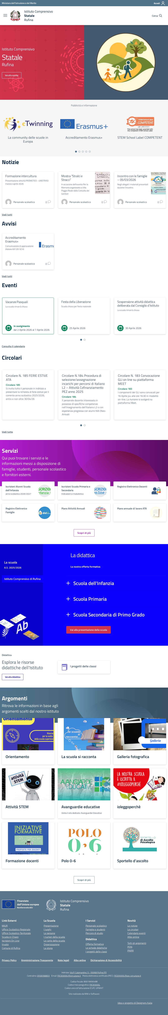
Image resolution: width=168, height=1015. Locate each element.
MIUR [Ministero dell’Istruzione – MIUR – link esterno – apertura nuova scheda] (5, 926)
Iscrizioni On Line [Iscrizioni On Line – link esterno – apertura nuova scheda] (10, 940)
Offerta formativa (95, 944)
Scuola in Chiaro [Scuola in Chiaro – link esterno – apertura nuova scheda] (10, 937)
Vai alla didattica (12, 677)
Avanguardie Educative (91, 813)
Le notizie (132, 926)
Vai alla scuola (11, 75)
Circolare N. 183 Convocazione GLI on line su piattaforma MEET (139, 379)
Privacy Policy (9, 960)
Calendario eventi (136, 933)
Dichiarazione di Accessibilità (106, 960)
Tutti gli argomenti (136, 943)
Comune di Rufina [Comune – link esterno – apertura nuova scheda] (11, 948)
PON (129, 947)
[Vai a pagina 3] (83, 152)
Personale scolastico (96, 926)
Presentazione (51, 926)
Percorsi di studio (94, 933)
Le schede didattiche (96, 948)
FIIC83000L (95, 984)
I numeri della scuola (54, 937)
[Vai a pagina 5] (90, 152)
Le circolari (132, 929)
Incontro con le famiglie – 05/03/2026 (132, 178)
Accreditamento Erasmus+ (15, 239)
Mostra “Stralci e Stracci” (72, 178)
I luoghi (47, 929)
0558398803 (43, 975)
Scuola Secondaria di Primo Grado (109, 614)
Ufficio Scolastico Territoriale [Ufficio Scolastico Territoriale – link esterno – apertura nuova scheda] (16, 933)
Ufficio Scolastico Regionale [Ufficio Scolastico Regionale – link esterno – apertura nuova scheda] (16, 929)
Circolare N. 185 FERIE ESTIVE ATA (27, 377)
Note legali (63, 960)
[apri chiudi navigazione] (5, 16)
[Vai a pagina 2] (79, 152)
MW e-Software (92, 993)
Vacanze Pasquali (16, 301)
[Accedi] (159, 3)
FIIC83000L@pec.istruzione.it (127, 975)
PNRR (130, 950)
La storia (48, 948)
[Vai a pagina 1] (76, 152)
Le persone (49, 933)
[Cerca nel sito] (157, 16)
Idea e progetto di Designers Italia (135, 1003)
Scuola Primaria (90, 599)
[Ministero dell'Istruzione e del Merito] (19, 3)
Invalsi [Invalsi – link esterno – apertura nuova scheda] (5, 944)
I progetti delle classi (96, 951)
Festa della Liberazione (76, 301)
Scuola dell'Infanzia (93, 583)
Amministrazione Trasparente (37, 960)
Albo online (133, 937)
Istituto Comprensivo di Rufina (22, 579)
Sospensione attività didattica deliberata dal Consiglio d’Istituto (138, 303)
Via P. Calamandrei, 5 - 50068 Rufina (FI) (88, 972)
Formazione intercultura (20, 176)
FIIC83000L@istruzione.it (69, 975)
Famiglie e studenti (95, 929)
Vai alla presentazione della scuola (88, 630)
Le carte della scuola (54, 940)
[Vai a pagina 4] (86, 152)
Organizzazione (51, 944)
